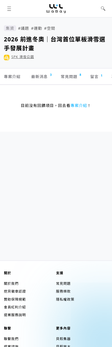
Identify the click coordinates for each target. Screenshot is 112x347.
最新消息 (41, 76)
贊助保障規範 (15, 299)
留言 (96, 76)
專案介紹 (12, 76)
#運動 (36, 28)
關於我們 (11, 283)
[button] (9, 9)
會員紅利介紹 (15, 307)
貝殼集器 (63, 338)
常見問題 (71, 76)
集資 (10, 28)
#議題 (23, 28)
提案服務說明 (15, 315)
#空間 (49, 28)
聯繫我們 (11, 338)
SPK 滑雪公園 (22, 56)
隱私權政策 (65, 299)
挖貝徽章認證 (15, 291)
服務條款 (63, 291)
